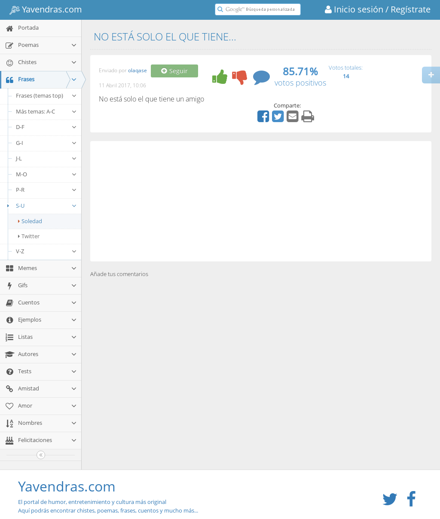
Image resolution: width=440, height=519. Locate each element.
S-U (40, 205)
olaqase (137, 70)
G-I (46, 143)
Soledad (30, 221)
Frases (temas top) (46, 95)
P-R (46, 189)
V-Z (46, 251)
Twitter (29, 236)
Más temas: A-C (46, 111)
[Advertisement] (260, 201)
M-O (46, 174)
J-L (46, 158)
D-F (46, 127)
